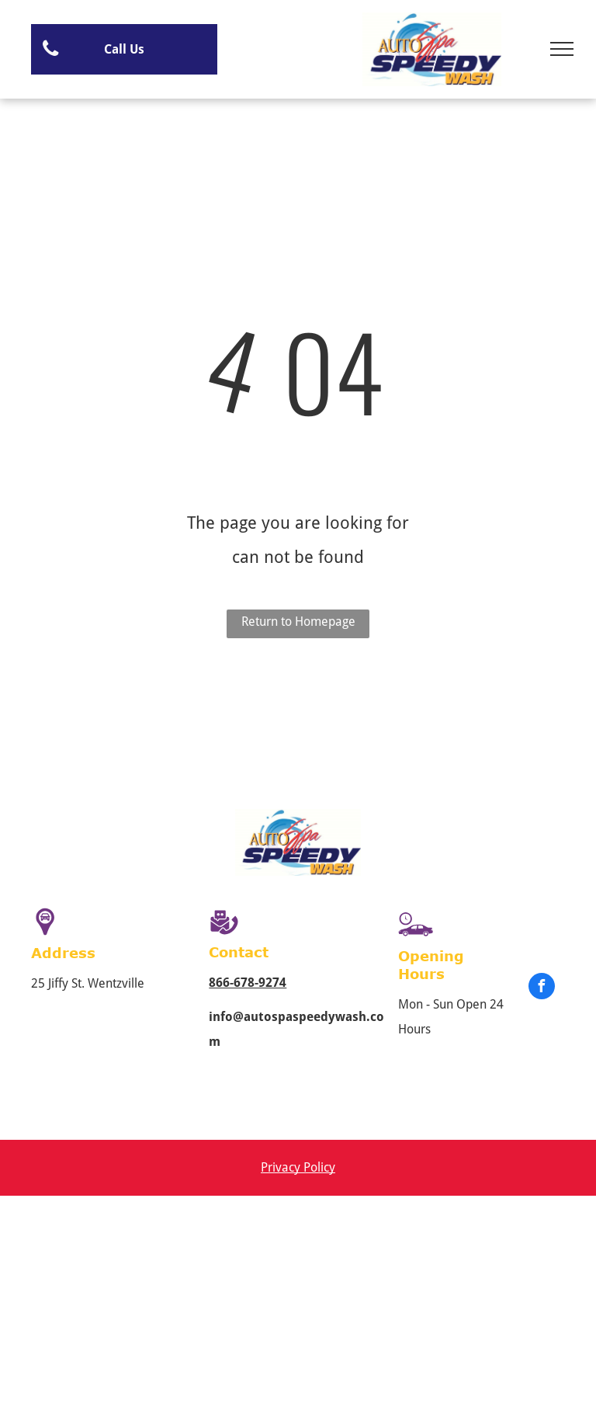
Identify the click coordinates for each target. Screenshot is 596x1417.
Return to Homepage (298, 621)
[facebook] (541, 988)
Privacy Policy (298, 1167)
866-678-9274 (247, 982)
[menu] (562, 49)
